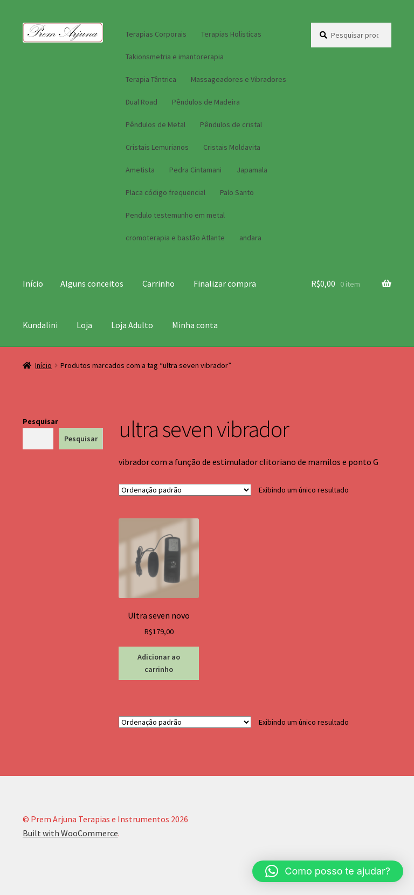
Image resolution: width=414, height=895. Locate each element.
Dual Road (141, 102)
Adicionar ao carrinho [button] (158, 663)
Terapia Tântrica (151, 79)
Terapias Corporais (156, 34)
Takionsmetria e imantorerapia (175, 56)
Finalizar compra (225, 283)
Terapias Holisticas (231, 34)
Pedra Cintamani (195, 170)
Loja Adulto (132, 325)
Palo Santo (237, 192)
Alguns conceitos (91, 283)
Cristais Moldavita (231, 147)
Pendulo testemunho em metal (175, 215)
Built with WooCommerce (70, 833)
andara (250, 237)
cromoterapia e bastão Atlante (175, 237)
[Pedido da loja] (185, 490)
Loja (84, 325)
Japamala (252, 170)
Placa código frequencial (165, 192)
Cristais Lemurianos (157, 147)
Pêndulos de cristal (231, 124)
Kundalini (40, 325)
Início (33, 283)
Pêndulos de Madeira (206, 102)
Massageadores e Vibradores (238, 79)
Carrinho (158, 283)
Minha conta (195, 325)
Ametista (140, 170)
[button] (327, 871)
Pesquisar (40, 421)
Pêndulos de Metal (155, 124)
